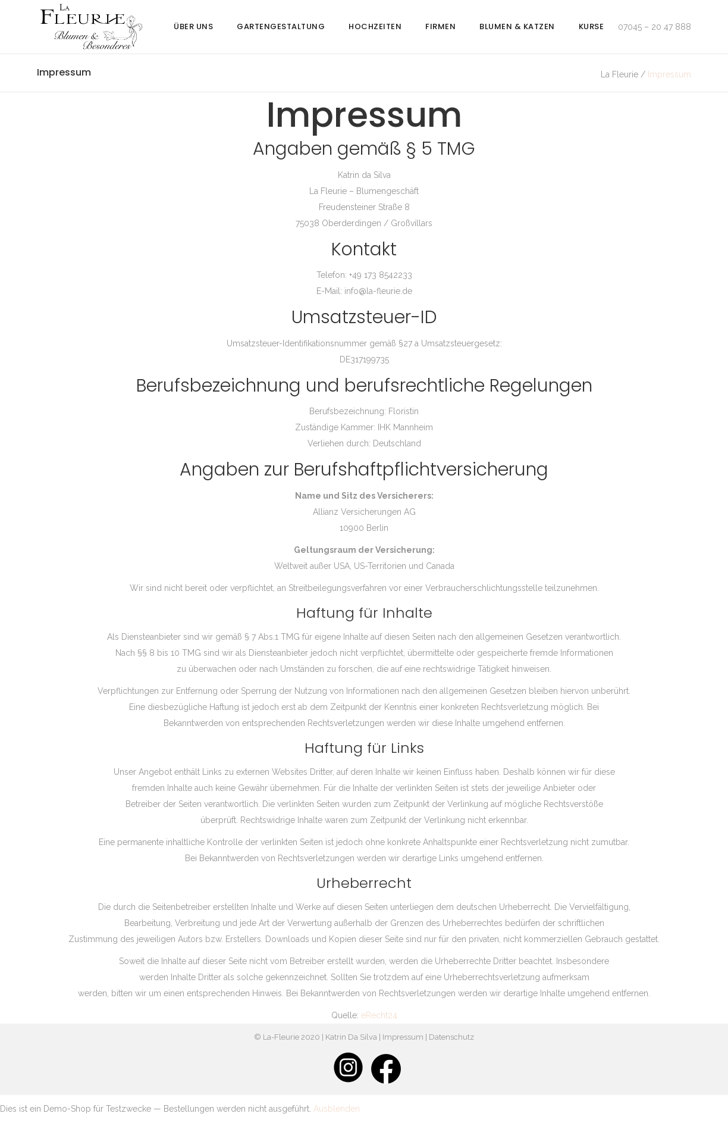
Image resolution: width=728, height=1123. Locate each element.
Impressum (402, 1037)
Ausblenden (336, 1108)
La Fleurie (619, 74)
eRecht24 (379, 1015)
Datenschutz (451, 1037)
